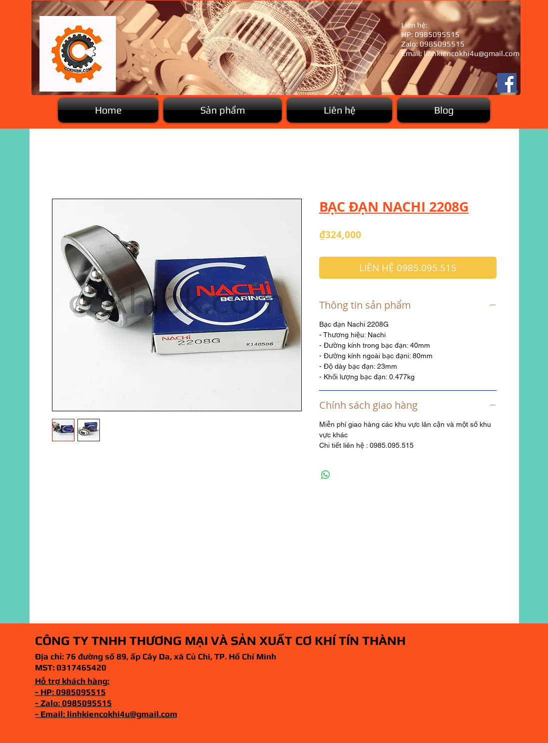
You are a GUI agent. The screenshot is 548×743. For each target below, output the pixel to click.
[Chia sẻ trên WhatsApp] (326, 475)
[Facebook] (507, 83)
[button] (222, 110)
